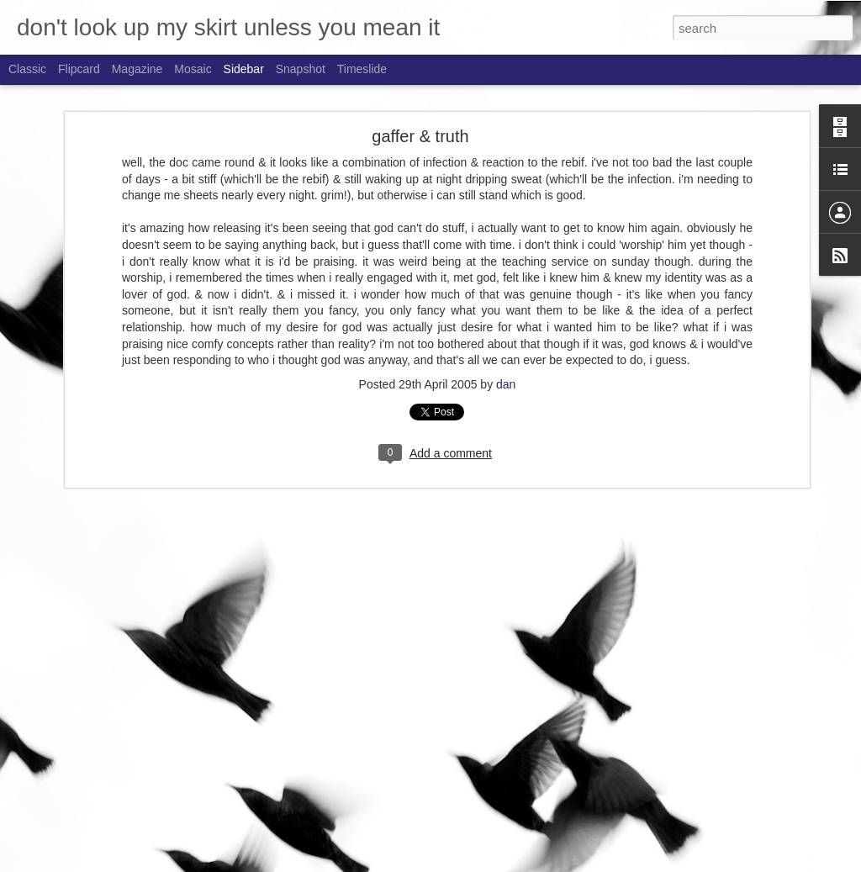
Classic (27, 69)
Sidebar (244, 69)
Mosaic (192, 69)
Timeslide (362, 69)
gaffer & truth (420, 106)
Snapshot (300, 69)
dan (505, 353)
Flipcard (79, 69)
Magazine (137, 69)
